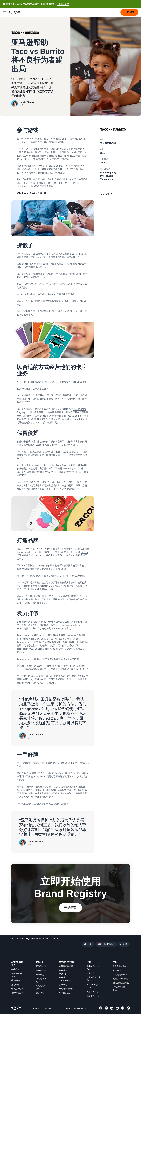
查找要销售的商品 (121, 982)
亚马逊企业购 (41, 980)
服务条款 (36, 1008)
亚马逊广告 (41, 970)
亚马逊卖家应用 (120, 974)
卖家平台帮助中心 (94, 979)
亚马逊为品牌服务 (67, 962)
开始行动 (70, 908)
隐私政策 (47, 1008)
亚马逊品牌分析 (66, 988)
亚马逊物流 (41, 966)
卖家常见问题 (93, 991)
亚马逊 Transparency (65, 979)
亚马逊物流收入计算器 (121, 988)
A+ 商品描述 (64, 992)
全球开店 (40, 974)
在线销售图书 (17, 992)
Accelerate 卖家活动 (93, 986)
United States (108, 944)
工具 (115, 962)
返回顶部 (104, 194)
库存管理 (15, 984)
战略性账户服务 (41, 987)
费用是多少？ (17, 980)
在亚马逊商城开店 (17, 963)
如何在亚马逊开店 (17, 974)
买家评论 (63, 984)
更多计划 (40, 992)
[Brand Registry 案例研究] (30, 938)
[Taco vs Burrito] (52, 938)
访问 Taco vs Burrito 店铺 (29, 193)
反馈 (124, 944)
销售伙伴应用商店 (121, 978)
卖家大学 (91, 973)
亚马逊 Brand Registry (65, 972)
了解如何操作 (63, 4)
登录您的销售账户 (121, 966)
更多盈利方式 (93, 995)
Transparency (67, 625)
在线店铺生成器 (66, 966)
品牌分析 (28, 555)
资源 (89, 962)
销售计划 (40, 962)
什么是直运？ (17, 988)
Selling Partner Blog (93, 967)
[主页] (13, 938)
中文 (89, 944)
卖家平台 (117, 970)
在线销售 (15, 969)
